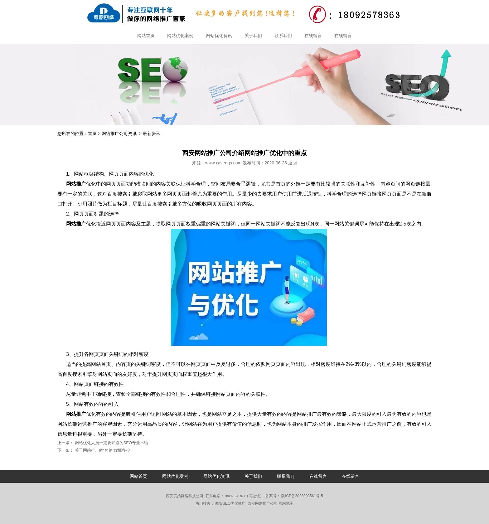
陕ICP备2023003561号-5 (301, 496)
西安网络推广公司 (263, 503)
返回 (292, 162)
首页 (92, 133)
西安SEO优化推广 (230, 503)
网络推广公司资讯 (119, 133)
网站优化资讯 (219, 35)
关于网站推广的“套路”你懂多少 (102, 450)
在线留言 (313, 35)
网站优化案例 (180, 35)
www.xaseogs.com (223, 162)
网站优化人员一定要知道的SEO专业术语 (111, 442)
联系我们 (283, 35)
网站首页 (146, 35)
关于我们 (253, 35)
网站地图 (285, 503)
